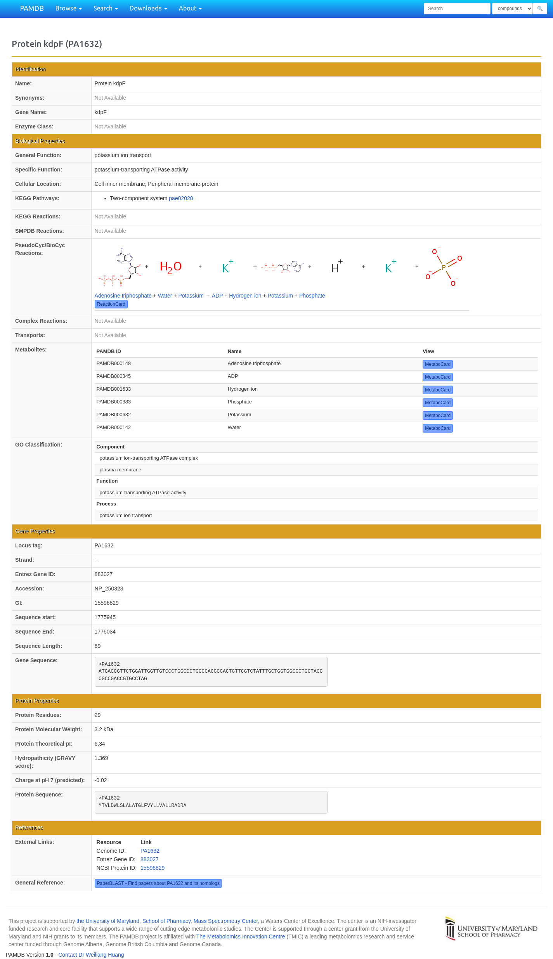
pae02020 (181, 198)
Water (165, 296)
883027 (149, 859)
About (190, 8)
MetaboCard (438, 364)
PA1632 (149, 851)
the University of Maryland (107, 921)
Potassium (190, 296)
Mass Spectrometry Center (226, 921)
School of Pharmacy (166, 921)
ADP (217, 296)
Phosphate (312, 296)
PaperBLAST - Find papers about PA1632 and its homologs (158, 883)
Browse (68, 8)
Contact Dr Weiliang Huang (91, 955)
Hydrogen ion (245, 296)
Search (106, 8)
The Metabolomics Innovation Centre (240, 936)
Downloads (148, 8)
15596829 (152, 868)
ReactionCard (111, 304)
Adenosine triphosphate (123, 296)
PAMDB (32, 8)
